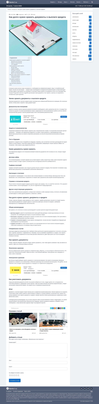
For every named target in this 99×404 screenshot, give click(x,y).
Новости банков (76, 42)
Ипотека (72, 2)
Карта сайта (27, 391)
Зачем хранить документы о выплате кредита (20, 60)
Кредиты (52, 2)
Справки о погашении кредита (17, 71)
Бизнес (78, 2)
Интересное (75, 26)
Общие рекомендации (15, 76)
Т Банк (25, 268)
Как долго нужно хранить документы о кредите (20, 74)
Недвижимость (76, 39)
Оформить (63, 116)
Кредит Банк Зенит (29, 116)
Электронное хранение (15, 81)
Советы (74, 59)
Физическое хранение (15, 80)
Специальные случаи (15, 77)
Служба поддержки (18, 391)
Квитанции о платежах (15, 70)
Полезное (74, 46)
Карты (65, 2)
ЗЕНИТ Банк (26, 117)
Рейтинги (85, 2)
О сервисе (9, 391)
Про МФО (74, 52)
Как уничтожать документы (16, 83)
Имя (10, 360)
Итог (11, 84)
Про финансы (75, 55)
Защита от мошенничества (16, 62)
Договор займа (14, 67)
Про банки (74, 49)
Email (10, 366)
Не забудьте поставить (16, 372)
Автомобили (75, 16)
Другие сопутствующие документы (18, 73)
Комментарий (12, 342)
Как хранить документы (15, 79)
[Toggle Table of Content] (28, 58)
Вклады (60, 2)
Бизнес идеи (75, 20)
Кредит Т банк (27, 267)
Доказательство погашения (16, 61)
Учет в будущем (14, 64)
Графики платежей (15, 68)
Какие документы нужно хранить (17, 65)
